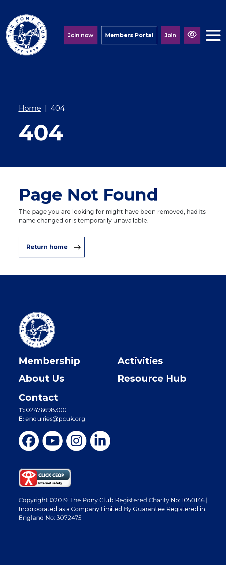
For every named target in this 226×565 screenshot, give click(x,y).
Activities (140, 360)
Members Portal (129, 35)
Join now (80, 35)
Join (170, 35)
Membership (49, 360)
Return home (53, 247)
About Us (41, 378)
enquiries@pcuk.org (52, 418)
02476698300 (43, 410)
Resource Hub (152, 378)
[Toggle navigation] (213, 32)
